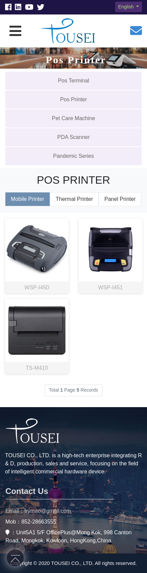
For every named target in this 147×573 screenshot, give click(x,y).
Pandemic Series (73, 156)
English (126, 6)
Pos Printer (73, 99)
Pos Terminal (73, 80)
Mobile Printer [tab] (27, 199)
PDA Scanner (73, 137)
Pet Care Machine (73, 118)
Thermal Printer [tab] (74, 199)
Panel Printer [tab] (120, 199)
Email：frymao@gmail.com (38, 511)
